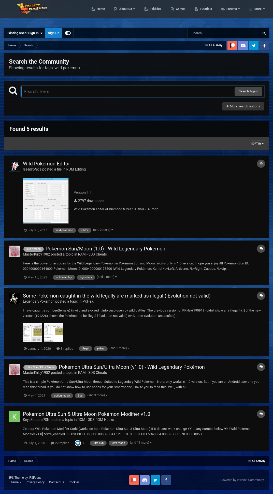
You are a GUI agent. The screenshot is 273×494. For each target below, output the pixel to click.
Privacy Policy (35, 482)
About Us (154, 13)
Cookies (74, 482)
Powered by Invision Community (242, 480)
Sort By (257, 143)
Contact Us (56, 482)
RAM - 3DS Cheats (92, 254)
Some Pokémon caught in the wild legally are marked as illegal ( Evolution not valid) (117, 296)
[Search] (211, 33)
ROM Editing (76, 169)
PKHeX (88, 301)
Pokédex (183, 13)
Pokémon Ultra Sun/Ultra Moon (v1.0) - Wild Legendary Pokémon (132, 367)
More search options (243, 106)
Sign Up (53, 33)
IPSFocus (34, 477)
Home (128, 13)
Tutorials (233, 13)
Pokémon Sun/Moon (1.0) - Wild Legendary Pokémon (105, 249)
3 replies (64, 348)
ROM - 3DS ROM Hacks (96, 420)
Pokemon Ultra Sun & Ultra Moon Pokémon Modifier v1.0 (86, 414)
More (258, 13)
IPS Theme (16, 477)
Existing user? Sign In (24, 33)
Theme (15, 482)
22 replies (60, 443)
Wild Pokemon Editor (46, 164)
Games (208, 13)
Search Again (248, 91)
